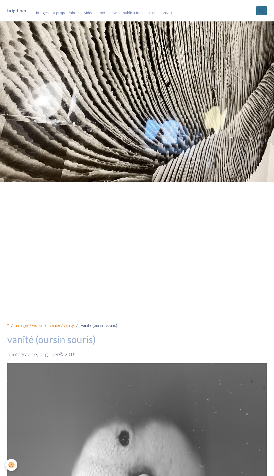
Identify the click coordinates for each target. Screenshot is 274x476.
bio (102, 12)
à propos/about (66, 12)
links (151, 12)
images (42, 12)
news (114, 12)
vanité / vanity (62, 325)
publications (133, 12)
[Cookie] (11, 465)
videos (90, 12)
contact (166, 12)
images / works (29, 325)
